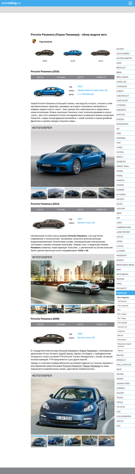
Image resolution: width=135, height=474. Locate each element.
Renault (121, 360)
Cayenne (121, 331)
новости (101, 77)
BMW (119, 72)
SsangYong (123, 383)
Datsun (121, 114)
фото (80, 77)
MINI (119, 269)
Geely (120, 157)
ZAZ (118, 426)
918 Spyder (122, 323)
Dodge (120, 119)
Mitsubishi (122, 274)
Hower (120, 190)
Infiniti (120, 199)
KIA (118, 218)
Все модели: (123, 297)
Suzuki (120, 393)
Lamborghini (124, 227)
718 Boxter (122, 301)
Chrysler (122, 100)
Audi (119, 63)
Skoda (120, 374)
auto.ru (11, 3)
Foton (120, 152)
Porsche (122, 293)
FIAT (119, 143)
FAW (119, 133)
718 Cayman (122, 306)
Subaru (121, 388)
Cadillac (121, 82)
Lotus (120, 246)
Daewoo (121, 110)
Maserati (122, 255)
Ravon (120, 355)
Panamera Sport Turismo (124, 345)
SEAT (119, 369)
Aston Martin (124, 58)
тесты (40, 77)
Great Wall (123, 166)
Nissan (120, 279)
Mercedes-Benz (125, 265)
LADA (119, 222)
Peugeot (121, 288)
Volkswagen (124, 416)
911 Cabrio (122, 314)
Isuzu (120, 204)
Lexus (120, 237)
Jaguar (121, 208)
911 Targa (121, 318)
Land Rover (123, 232)
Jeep (119, 213)
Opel (119, 283)
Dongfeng (122, 124)
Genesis (121, 161)
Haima (120, 171)
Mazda (120, 260)
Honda (120, 185)
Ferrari (121, 138)
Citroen (121, 105)
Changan (122, 86)
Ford (119, 147)
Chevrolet (123, 96)
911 (119, 310)
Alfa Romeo (123, 53)
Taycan (120, 350)
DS (118, 129)
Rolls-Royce (124, 364)
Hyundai (121, 194)
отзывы (61, 77)
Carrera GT (122, 327)
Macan (120, 335)
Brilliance (123, 77)
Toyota (121, 407)
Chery (120, 91)
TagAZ (120, 397)
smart (120, 379)
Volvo (120, 421)
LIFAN (119, 241)
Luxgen (121, 251)
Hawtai (120, 180)
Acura (120, 49)
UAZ (119, 411)
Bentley (121, 67)
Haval (120, 175)
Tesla (120, 402)
